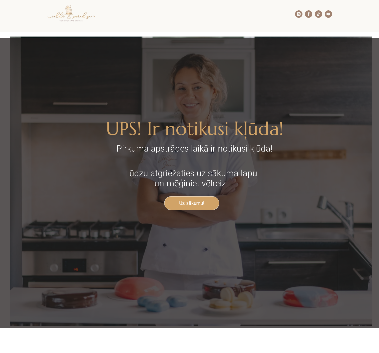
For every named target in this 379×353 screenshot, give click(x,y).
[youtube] (328, 16)
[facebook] (308, 16)
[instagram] (298, 16)
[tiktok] (318, 16)
